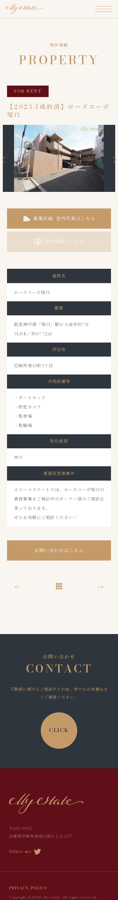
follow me (25, 851)
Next (113, 159)
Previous (5, 159)
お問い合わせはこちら (59, 550)
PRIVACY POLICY (28, 888)
